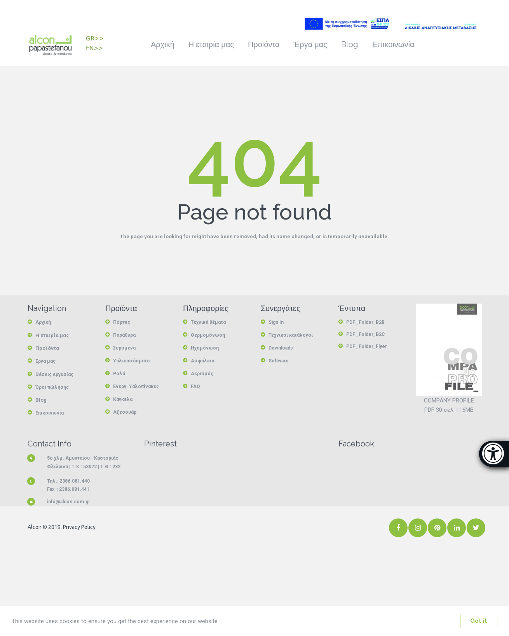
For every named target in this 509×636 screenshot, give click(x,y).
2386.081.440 (74, 480)
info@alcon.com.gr (68, 501)
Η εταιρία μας (211, 44)
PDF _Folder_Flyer (366, 345)
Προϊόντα (264, 44)
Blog (349, 44)
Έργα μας (310, 44)
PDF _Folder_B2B (365, 322)
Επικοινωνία (393, 44)
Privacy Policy (79, 526)
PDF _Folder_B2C (365, 334)
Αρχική (162, 44)
